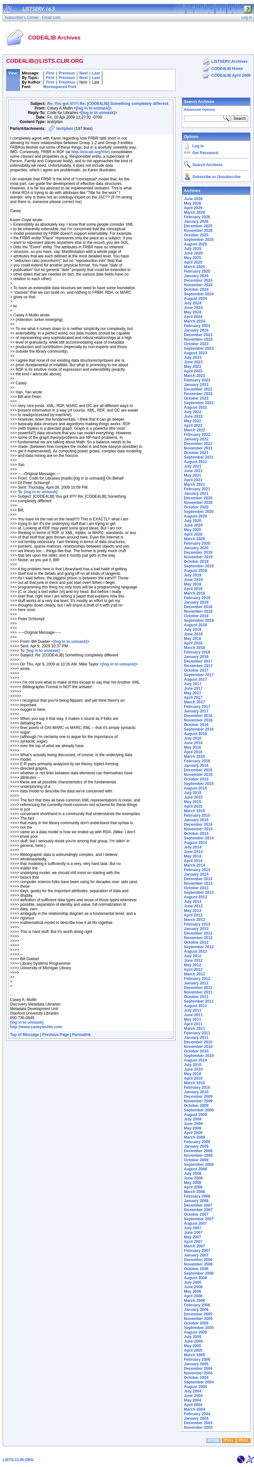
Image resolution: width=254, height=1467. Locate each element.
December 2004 (198, 1368)
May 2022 (192, 421)
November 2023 (198, 339)
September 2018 (199, 620)
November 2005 (198, 1318)
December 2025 (198, 226)
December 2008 (198, 1151)
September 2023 (199, 348)
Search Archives (199, 101)
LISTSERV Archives (229, 61)
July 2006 (192, 1282)
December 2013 (198, 879)
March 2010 (194, 1083)
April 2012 (193, 969)
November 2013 (198, 883)
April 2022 (193, 425)
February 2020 (197, 543)
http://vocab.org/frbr (89, 152)
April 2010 (193, 1078)
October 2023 (196, 344)
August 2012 (195, 951)
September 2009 (199, 1110)
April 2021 (193, 480)
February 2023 (197, 380)
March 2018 (194, 647)
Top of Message (24, 1034)
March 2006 (194, 1300)
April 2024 (193, 316)
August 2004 (195, 1386)
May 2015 (192, 802)
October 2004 (196, 1377)
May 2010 (192, 1074)
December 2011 (198, 987)
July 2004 (192, 1391)
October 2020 (196, 507)
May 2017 (192, 693)
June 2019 (193, 579)
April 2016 (193, 752)
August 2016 (195, 734)
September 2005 (199, 1327)
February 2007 (197, 1250)
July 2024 (192, 303)
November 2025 (198, 230)
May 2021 (192, 475)
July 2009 (192, 1119)
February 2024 (197, 326)
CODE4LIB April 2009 (230, 75)
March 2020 (194, 539)
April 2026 (193, 208)
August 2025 (195, 244)
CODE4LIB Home (227, 68)
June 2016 (193, 743)
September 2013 (199, 892)
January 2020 (196, 548)
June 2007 (193, 1232)
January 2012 (196, 983)
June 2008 (193, 1178)
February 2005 (197, 1359)
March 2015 (194, 811)
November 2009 (198, 1101)
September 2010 (199, 1055)
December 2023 (198, 335)
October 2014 (196, 833)
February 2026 (197, 217)
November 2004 (198, 1373)
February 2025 (197, 271)
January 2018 (196, 656)
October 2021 (196, 452)
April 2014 (193, 861)
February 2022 (197, 434)
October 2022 (196, 398)
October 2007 (196, 1214)
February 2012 (197, 978)
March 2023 (194, 375)
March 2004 (194, 1409)
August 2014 (195, 842)
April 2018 (193, 643)
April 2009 (193, 1133)
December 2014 (198, 824)
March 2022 (194, 430)
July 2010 (192, 1065)
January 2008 (196, 1201)
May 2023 (192, 366)
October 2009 (196, 1105)
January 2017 (196, 711)
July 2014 (192, 847)
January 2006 (196, 1309)
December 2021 (198, 443)
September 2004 (199, 1382)
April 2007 (193, 1241)
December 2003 (198, 1423)
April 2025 (193, 262)
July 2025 (192, 248)
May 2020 (192, 530)
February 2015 (197, 815)
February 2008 (197, 1196)
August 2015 (195, 788)
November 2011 (198, 992)
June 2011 (193, 1015)
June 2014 (193, 851)
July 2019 (192, 575)
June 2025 (193, 253)
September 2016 (199, 729)
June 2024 (193, 307)
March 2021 (194, 484)
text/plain (64, 128)
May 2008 (192, 1182)
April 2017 (193, 697)
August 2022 (195, 407)
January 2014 (196, 874)
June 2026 (193, 199)
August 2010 (195, 1060)
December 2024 (198, 280)
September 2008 (199, 1164)
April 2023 (193, 371)
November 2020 (198, 502)
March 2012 (194, 974)
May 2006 (192, 1291)
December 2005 (198, 1314)
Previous (67, 73)
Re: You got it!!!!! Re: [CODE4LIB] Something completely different (107, 103)
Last (96, 73)
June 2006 (193, 1287)
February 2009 (197, 1142)
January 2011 (196, 1037)
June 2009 (193, 1123)
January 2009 (196, 1146)
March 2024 (194, 321)
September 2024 (199, 294)
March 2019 (194, 593)
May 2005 (192, 1346)
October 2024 (196, 289)
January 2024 (196, 330)
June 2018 (193, 634)
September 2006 (199, 1273)
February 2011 (197, 1033)
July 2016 (192, 738)
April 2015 (193, 806)
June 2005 (193, 1341)
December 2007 (198, 1205)
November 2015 (198, 774)
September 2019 (199, 566)
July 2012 (192, 956)
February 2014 (197, 870)
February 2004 (197, 1414)
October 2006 (196, 1269)
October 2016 (196, 724)
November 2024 (198, 285)
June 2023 (193, 362)
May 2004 (192, 1400)
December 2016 (198, 715)
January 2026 (196, 221)
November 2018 (198, 611)
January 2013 (196, 929)
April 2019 (193, 588)
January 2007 (196, 1255)
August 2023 (195, 353)
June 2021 (193, 471)
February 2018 (197, 652)
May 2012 (192, 965)
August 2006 (195, 1278)
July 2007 (192, 1228)
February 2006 (197, 1305)
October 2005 (196, 1323)
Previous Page (55, 1034)
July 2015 (192, 792)
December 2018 (198, 607)
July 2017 (192, 684)
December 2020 (198, 498)
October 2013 (196, 888)
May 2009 (192, 1128)
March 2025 (194, 267)
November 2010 (198, 1046)
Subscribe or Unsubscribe (216, 177)
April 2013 (193, 915)
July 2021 (192, 466)
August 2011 (195, 1006)
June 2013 (193, 906)
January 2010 (196, 1092)
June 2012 (193, 960)
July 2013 (192, 901)
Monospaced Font (60, 87)
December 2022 (198, 389)
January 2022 (196, 439)
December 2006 (198, 1259)
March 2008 (194, 1191)
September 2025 (199, 239)
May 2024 (192, 312)
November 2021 (198, 448)
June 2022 (193, 416)
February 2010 (197, 1087)
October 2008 (196, 1160)
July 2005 (192, 1337)
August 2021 (195, 462)
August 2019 (195, 570)
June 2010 (193, 1069)
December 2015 (198, 770)
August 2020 (195, 516)
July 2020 (192, 520)
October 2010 (196, 1051)
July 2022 (192, 412)
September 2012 (199, 947)
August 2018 (195, 625)
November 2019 (198, 557)
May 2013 (192, 910)
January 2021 (196, 493)
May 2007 (192, 1237)
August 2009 (195, 1114)
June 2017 (193, 688)
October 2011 (196, 997)
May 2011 (192, 1019)
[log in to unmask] (92, 108)
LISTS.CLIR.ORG (18, 1460)
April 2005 (193, 1350)
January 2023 (196, 384)
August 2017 (195, 679)
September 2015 (199, 783)
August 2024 (195, 298)
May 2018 (192, 638)
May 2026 (192, 203)
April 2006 (193, 1296)
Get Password (205, 153)
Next (83, 73)
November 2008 (198, 1155)
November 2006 (198, 1264)
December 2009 (198, 1096)
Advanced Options (199, 109)
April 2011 (193, 1024)
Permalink (81, 1034)
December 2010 (198, 1042)
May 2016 (192, 747)
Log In (198, 146)
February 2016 (197, 761)
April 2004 (193, 1405)
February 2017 (197, 706)
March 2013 (194, 919)
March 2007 (194, 1246)
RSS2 (243, 1440)
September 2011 (199, 1001)
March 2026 (194, 212)
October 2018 (196, 616)
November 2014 (198, 829)
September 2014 (199, 838)
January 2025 (196, 276)
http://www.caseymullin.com (36, 1027)
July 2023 (192, 357)
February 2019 (197, 598)
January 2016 (196, 765)
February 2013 (197, 924)
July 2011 (192, 1010)
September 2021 (199, 457)
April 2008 (193, 1187)
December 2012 (198, 933)
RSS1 (229, 1440)
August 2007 (195, 1223)
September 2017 (199, 675)
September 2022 (199, 403)
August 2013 (195, 897)
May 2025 (192, 258)
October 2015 (196, 779)
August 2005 (195, 1332)
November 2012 (198, 938)
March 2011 (194, 1028)
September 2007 (199, 1219)
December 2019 (198, 552)
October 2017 (196, 670)
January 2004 (196, 1418)
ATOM (213, 1440)
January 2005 (196, 1364)
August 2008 (195, 1169)
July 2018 (192, 629)
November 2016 (198, 720)
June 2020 (193, 525)
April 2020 (193, 534)
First (50, 73)
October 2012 (196, 942)
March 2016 (194, 756)
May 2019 (192, 584)
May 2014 (192, 856)
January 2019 (196, 602)
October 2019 (196, 561)
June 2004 (193, 1395)
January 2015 (196, 820)
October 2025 (196, 235)
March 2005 (194, 1355)
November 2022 (198, 394)
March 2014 (194, 865)
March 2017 (194, 702)
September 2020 (199, 511)
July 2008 (192, 1173)
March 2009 (194, 1137)
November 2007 (198, 1210)
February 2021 (197, 489)
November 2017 (198, 666)
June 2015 (193, 797)
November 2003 (198, 1427)
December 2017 (198, 661)
